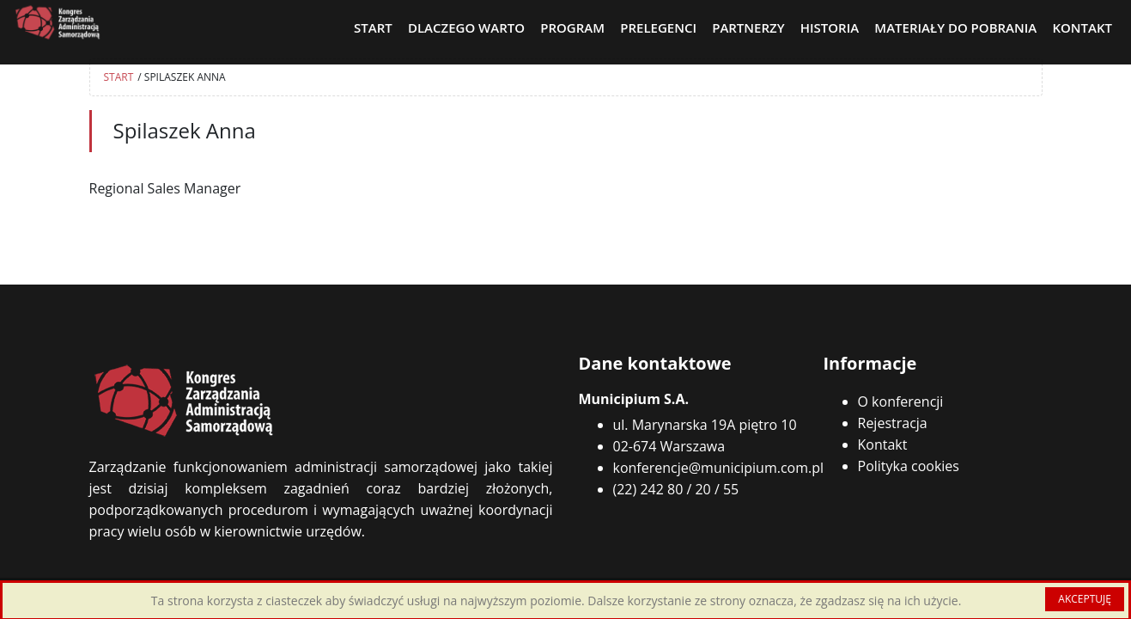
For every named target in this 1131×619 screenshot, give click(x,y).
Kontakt (883, 444)
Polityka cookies (908, 466)
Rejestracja (892, 423)
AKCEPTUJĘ (1084, 598)
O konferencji (901, 401)
